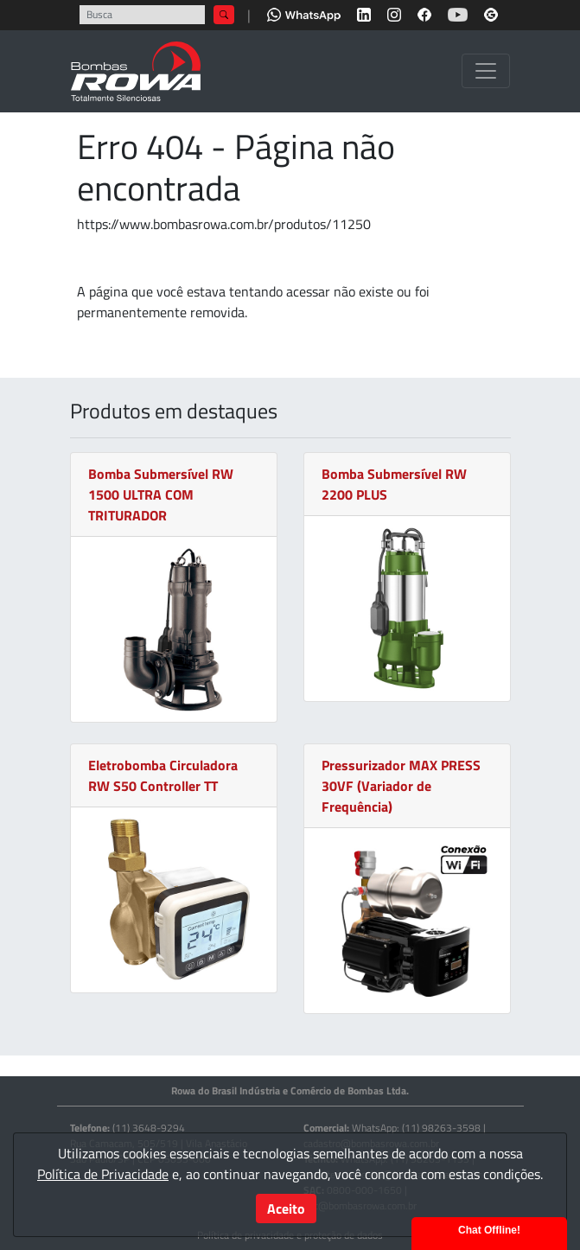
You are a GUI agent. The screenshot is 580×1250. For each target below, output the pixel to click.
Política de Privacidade (103, 1174)
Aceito (286, 1208)
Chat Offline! (489, 1230)
